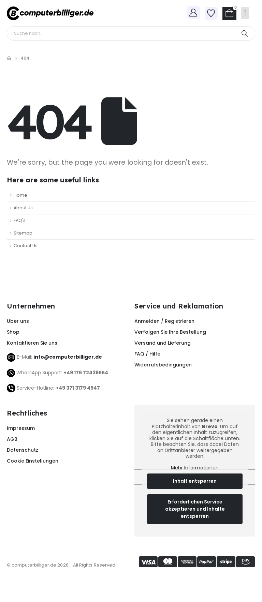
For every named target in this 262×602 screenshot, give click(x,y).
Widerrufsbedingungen (163, 364)
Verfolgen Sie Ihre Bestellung (170, 332)
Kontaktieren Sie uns (32, 343)
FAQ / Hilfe (147, 353)
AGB (12, 439)
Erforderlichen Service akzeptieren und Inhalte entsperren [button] (195, 509)
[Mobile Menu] (245, 13)
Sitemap (23, 233)
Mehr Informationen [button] (195, 468)
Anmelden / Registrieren (164, 321)
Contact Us (26, 246)
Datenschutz (22, 450)
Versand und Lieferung (162, 343)
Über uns (18, 321)
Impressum (21, 428)
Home (20, 195)
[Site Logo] (50, 13)
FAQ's (20, 220)
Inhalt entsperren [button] (195, 481)
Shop (13, 332)
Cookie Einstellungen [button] (32, 460)
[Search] (244, 33)
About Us (23, 208)
